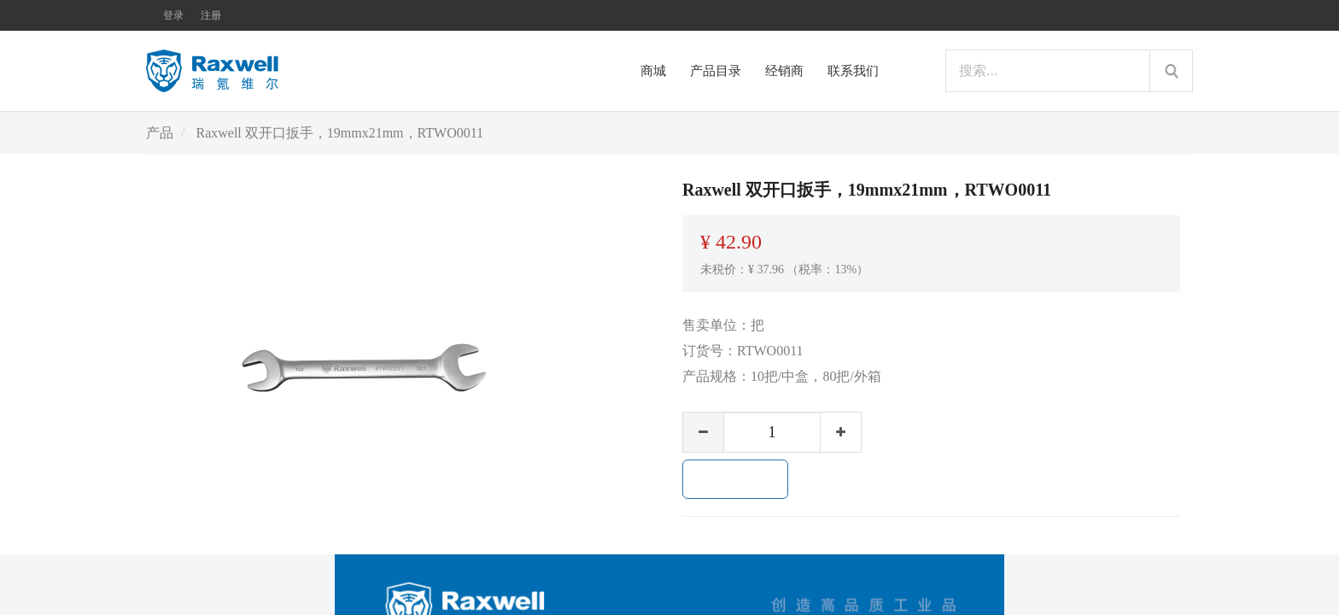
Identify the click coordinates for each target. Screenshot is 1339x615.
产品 (159, 133)
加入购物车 (735, 479)
